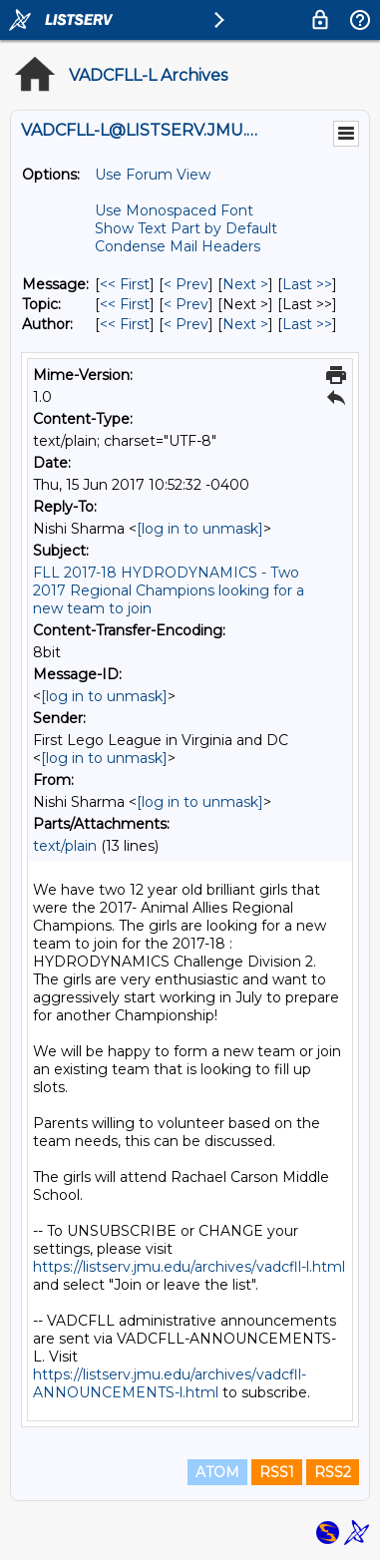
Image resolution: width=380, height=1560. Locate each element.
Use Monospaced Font (174, 210)
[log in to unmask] (200, 529)
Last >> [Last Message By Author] (307, 324)
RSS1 (276, 1472)
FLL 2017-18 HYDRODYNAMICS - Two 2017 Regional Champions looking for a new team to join (168, 590)
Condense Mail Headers (177, 246)
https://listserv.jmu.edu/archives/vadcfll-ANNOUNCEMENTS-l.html (169, 1383)
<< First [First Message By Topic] (125, 304)
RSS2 (332, 1472)
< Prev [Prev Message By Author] (186, 324)
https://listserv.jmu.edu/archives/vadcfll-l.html (189, 1267)
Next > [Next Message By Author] (245, 324)
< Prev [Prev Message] (186, 284)
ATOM (217, 1472)
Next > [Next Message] (245, 284)
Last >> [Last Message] (307, 284)
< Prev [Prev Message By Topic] (186, 304)
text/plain (65, 846)
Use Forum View (152, 175)
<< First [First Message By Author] (125, 324)
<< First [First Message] (125, 284)
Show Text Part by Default (186, 228)
